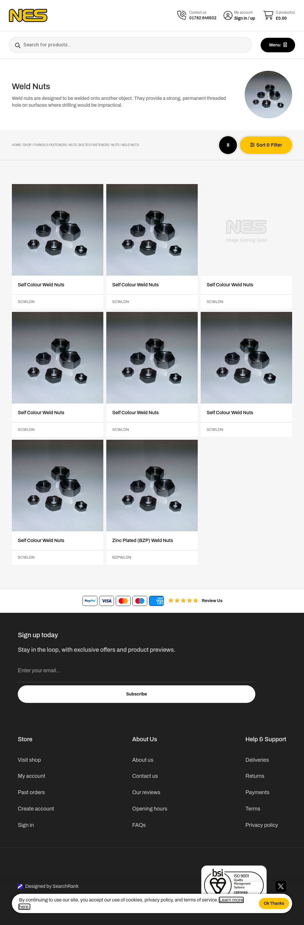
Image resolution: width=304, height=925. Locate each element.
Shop (27, 145)
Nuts (115, 145)
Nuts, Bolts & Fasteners (89, 145)
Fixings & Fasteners (50, 145)
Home (16, 145)
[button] (266, 145)
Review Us (212, 601)
